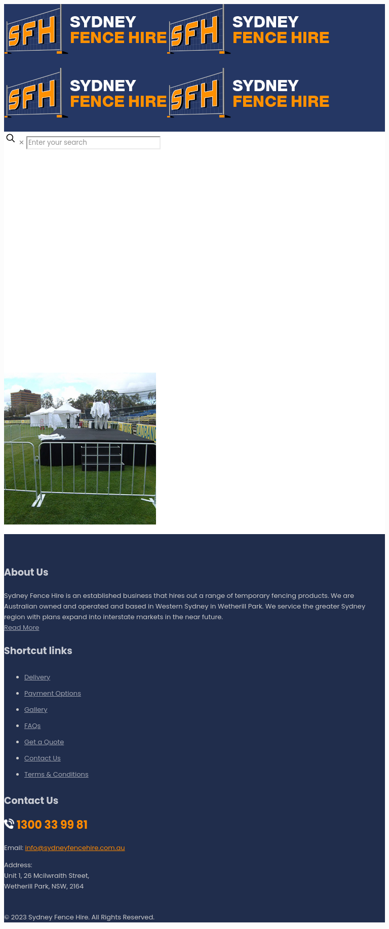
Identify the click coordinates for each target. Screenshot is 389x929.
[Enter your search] (93, 142)
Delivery (37, 677)
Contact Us (42, 758)
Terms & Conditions (56, 774)
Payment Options (52, 693)
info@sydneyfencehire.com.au (75, 848)
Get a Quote (44, 742)
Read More (21, 627)
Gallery (36, 709)
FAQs (32, 726)
